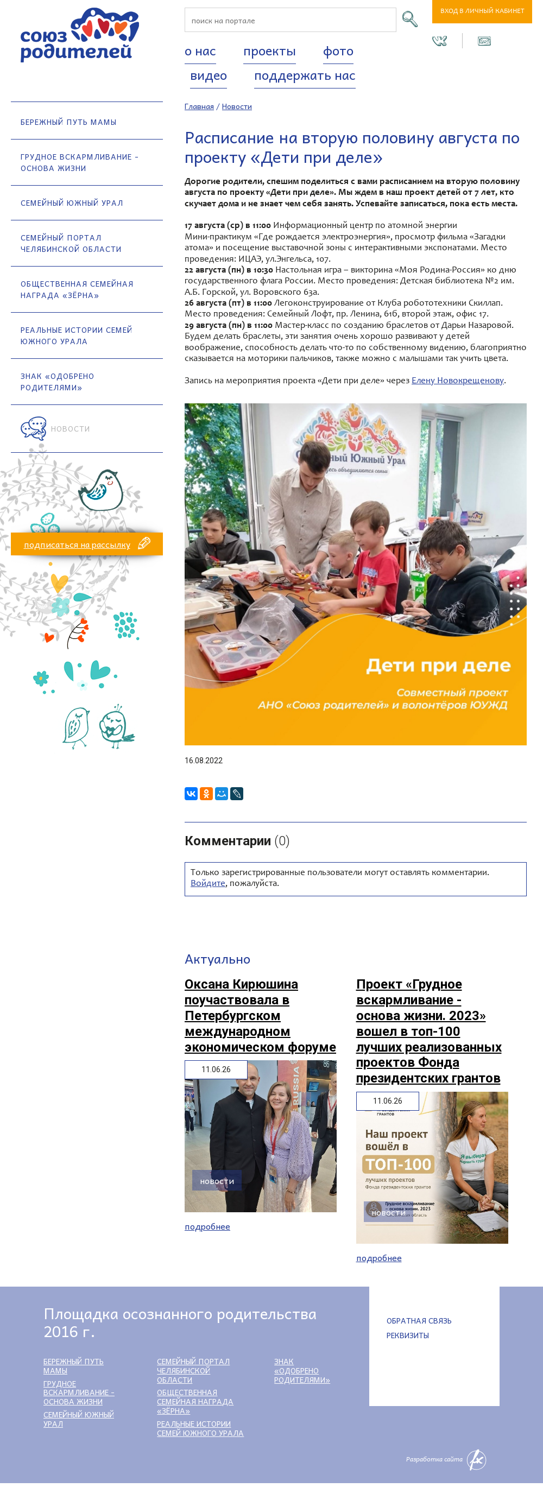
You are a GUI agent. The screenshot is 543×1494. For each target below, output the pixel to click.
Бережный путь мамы (69, 122)
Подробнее (207, 1226)
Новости (70, 428)
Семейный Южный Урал (72, 202)
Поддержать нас (305, 74)
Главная (199, 106)
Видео (208, 74)
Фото (338, 50)
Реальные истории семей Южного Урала (76, 335)
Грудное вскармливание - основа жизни (80, 162)
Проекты (269, 50)
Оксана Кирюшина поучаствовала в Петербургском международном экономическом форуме (260, 1015)
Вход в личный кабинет (482, 11)
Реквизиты (408, 1335)
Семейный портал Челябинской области (71, 243)
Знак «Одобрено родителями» (57, 381)
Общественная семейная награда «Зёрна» (77, 289)
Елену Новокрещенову (458, 381)
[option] (356, 574)
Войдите (208, 884)
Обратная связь (419, 1320)
